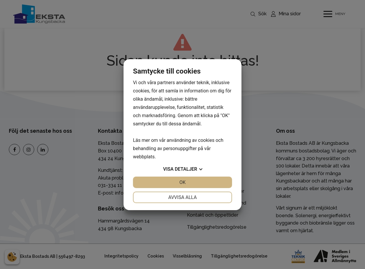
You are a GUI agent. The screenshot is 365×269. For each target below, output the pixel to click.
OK (182, 182)
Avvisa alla (182, 197)
